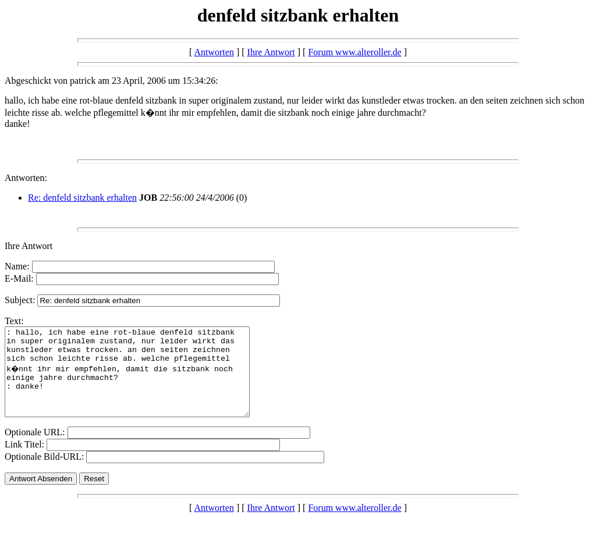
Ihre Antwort (271, 52)
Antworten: (26, 178)
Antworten (213, 52)
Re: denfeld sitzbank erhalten (82, 197)
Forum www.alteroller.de (354, 52)
